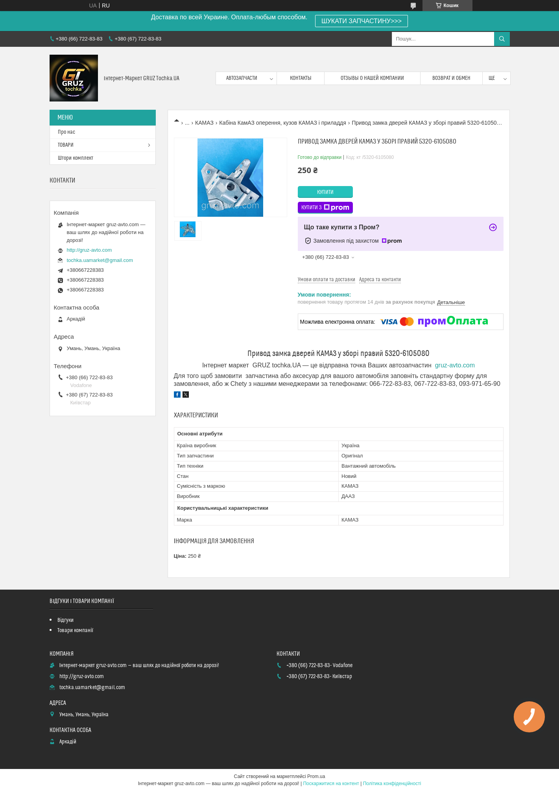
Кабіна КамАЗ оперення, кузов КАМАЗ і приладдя (282, 123)
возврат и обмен (451, 78)
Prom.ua (316, 776)
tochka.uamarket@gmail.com (100, 260)
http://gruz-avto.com (89, 250)
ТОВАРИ (66, 145)
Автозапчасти (241, 78)
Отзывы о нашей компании (372, 78)
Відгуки (65, 620)
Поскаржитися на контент (331, 783)
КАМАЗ (204, 123)
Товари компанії (75, 630)
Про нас (66, 132)
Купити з (325, 207)
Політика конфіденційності (392, 783)
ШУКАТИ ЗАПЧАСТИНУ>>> (361, 21)
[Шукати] (502, 39)
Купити (325, 192)
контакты (301, 78)
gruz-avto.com (455, 365)
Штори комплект (75, 158)
